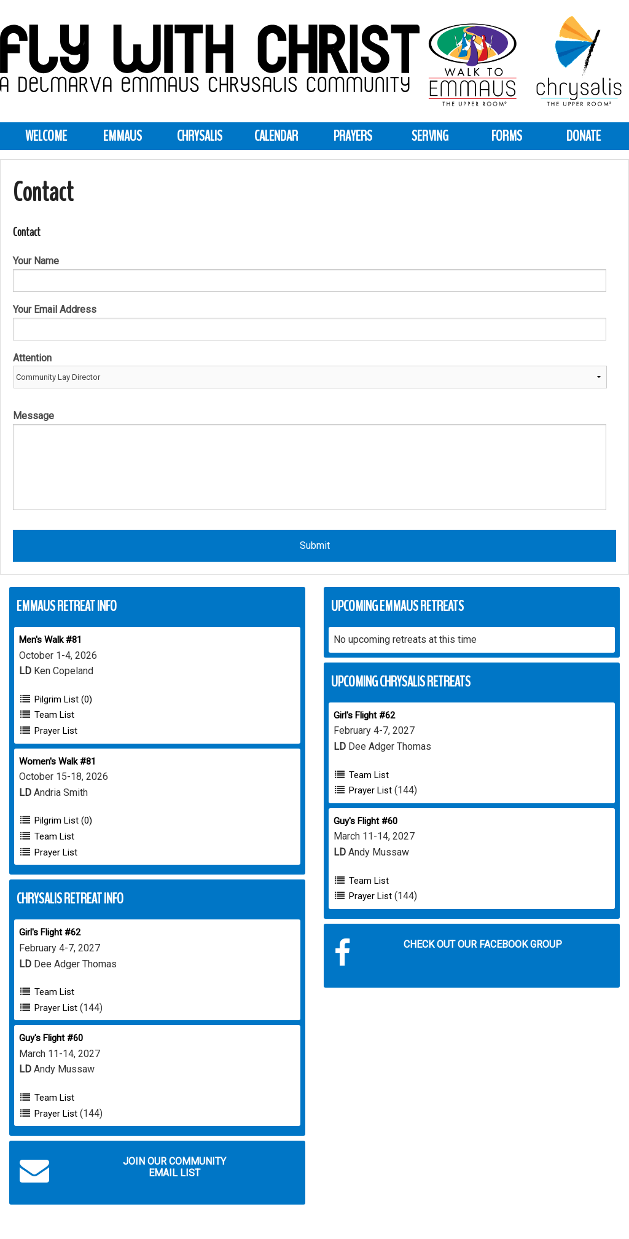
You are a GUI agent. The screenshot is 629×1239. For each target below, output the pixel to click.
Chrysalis (199, 136)
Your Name (36, 261)
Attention (32, 358)
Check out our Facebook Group (448, 953)
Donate (583, 136)
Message (33, 416)
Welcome (46, 136)
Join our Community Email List (123, 1170)
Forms (506, 136)
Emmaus (122, 136)
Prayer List (55, 730)
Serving (430, 136)
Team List (54, 714)
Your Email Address (54, 309)
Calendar (276, 136)
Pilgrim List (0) (63, 699)
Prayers (353, 136)
